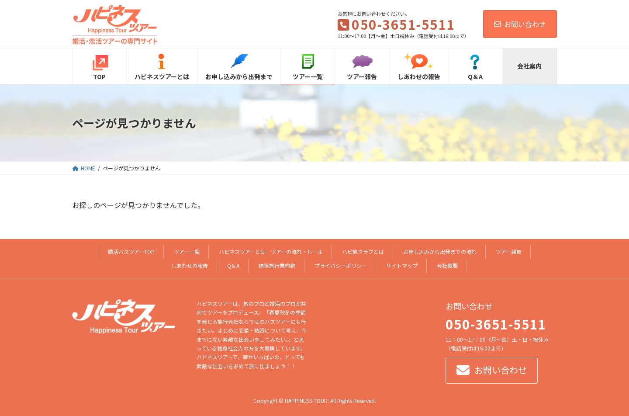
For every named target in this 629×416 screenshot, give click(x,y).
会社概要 (447, 265)
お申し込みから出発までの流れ (440, 251)
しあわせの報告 (189, 265)
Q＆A (233, 265)
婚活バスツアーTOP (131, 251)
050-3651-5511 (496, 323)
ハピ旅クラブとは (363, 251)
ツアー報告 (509, 251)
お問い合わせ (520, 24)
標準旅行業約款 (277, 265)
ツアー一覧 (187, 251)
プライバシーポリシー (340, 265)
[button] (492, 371)
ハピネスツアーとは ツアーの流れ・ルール (271, 251)
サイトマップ (402, 265)
